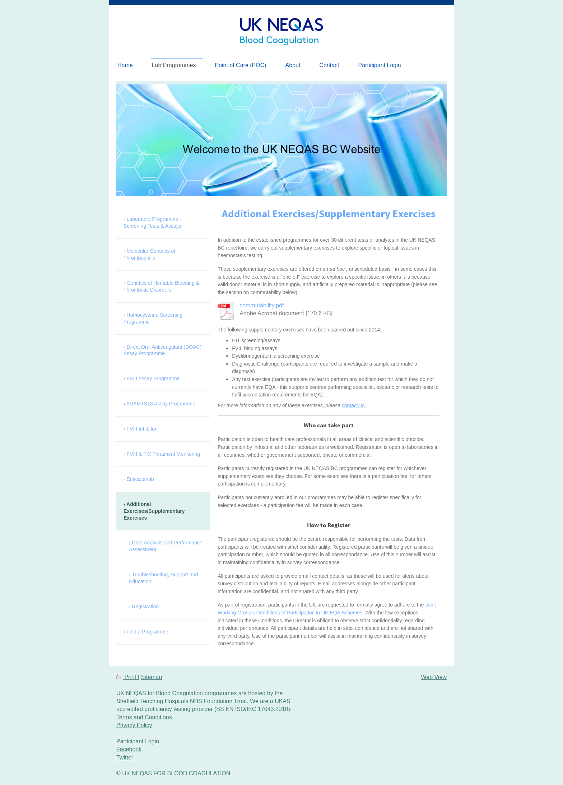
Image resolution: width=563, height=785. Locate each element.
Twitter (124, 757)
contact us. (354, 405)
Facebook (128, 749)
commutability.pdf (261, 305)
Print (127, 677)
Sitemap (151, 677)
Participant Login (137, 741)
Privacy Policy (134, 725)
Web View (434, 677)
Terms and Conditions (144, 717)
